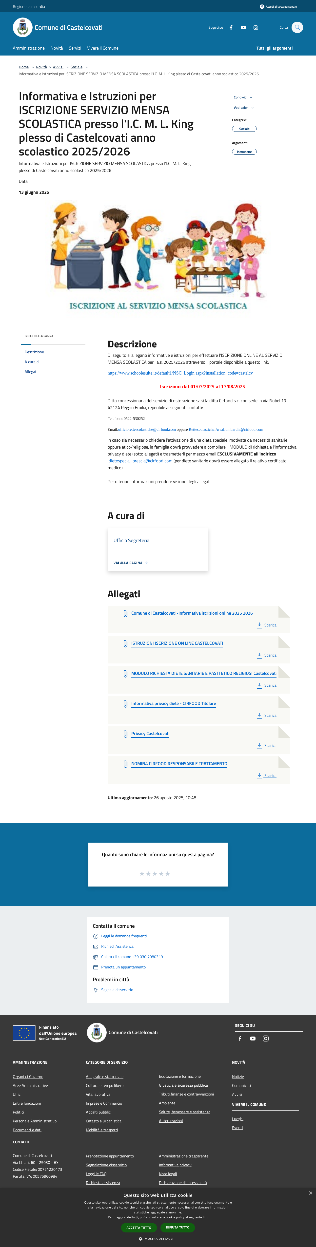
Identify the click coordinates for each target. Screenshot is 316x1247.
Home (24, 67)
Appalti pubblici (99, 1112)
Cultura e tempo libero (104, 1085)
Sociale (76, 67)
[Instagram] (253, 27)
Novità (41, 67)
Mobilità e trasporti (102, 1130)
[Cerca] (297, 27)
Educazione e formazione (180, 1076)
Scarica (266, 625)
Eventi (237, 1128)
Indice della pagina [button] (39, 336)
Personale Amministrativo (35, 1121)
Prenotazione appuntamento (110, 1156)
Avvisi (58, 67)
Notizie (238, 1076)
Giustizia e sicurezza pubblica (183, 1085)
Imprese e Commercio (104, 1103)
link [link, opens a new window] (205, 1217)
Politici (18, 1112)
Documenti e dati (27, 1130)
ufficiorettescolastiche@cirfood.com (147, 429)
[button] (158, 1238)
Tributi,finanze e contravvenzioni (186, 1094)
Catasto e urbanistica (103, 1121)
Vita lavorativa (98, 1094)
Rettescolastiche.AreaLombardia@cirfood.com (226, 429)
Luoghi (237, 1119)
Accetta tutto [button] (139, 1228)
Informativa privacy (175, 1165)
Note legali (168, 1174)
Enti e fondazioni (27, 1103)
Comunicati (241, 1085)
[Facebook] (229, 27)
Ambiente (167, 1103)
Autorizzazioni (171, 1121)
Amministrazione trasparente (183, 1156)
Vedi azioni (245, 108)
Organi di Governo (28, 1076)
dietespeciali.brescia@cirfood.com (141, 460)
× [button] (310, 1193)
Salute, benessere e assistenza (184, 1112)
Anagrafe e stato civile (104, 1076)
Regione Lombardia (29, 6)
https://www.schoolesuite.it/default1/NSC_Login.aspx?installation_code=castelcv (180, 373)
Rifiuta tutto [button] (178, 1227)
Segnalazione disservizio (106, 1165)
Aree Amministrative (30, 1085)
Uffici (17, 1094)
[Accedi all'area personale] (278, 6)
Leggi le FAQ (96, 1174)
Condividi (244, 97)
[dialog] (158, 1217)
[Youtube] (241, 27)
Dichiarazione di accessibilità (183, 1183)
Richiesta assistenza (103, 1183)
